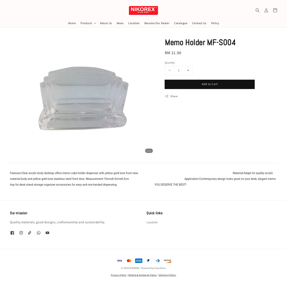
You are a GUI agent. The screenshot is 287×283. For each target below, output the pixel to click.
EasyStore (160, 267)
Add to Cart (210, 84)
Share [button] (171, 96)
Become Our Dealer (156, 23)
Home (72, 23)
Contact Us (199, 23)
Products (86, 23)
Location (134, 23)
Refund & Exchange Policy (142, 274)
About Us (106, 23)
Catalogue (180, 23)
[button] (257, 10)
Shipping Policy (167, 274)
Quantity (170, 62)
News (120, 23)
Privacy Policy (119, 274)
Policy (215, 23)
